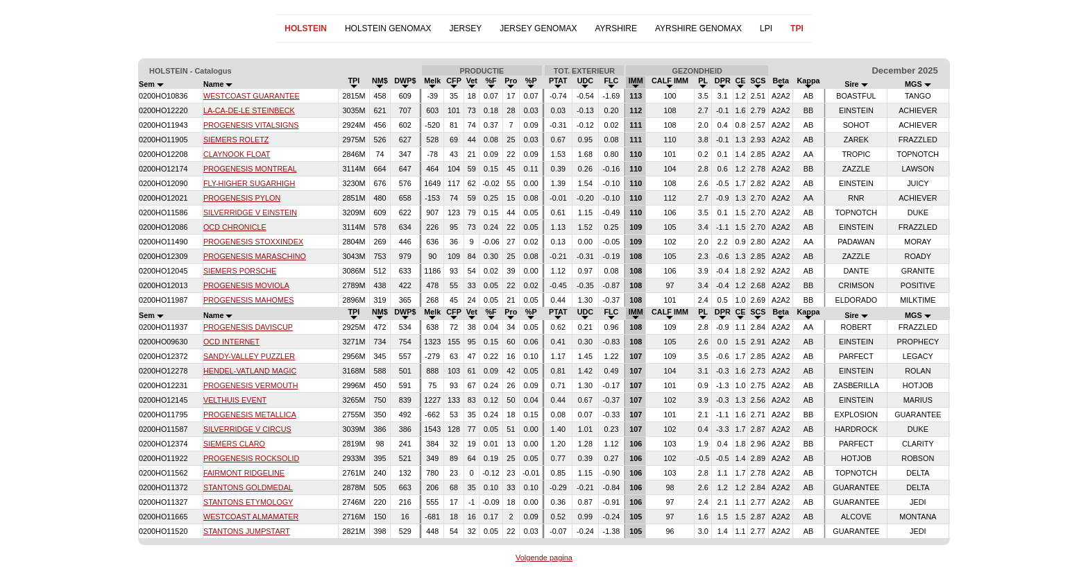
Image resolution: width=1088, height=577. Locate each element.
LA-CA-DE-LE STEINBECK (249, 110)
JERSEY (466, 28)
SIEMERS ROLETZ (236, 139)
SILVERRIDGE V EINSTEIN (250, 212)
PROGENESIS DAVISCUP (248, 327)
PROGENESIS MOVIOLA (246, 285)
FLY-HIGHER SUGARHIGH (249, 183)
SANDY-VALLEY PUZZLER (249, 356)
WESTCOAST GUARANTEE (251, 96)
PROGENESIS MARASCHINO (254, 256)
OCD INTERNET (231, 341)
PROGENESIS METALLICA (249, 414)
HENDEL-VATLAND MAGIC (249, 371)
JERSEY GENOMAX (538, 28)
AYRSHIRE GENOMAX (698, 28)
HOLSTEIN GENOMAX (388, 28)
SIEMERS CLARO (234, 444)
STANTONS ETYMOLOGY (248, 502)
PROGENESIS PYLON (241, 198)
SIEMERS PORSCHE (239, 271)
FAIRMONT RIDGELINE (243, 473)
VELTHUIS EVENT (234, 400)
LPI (766, 28)
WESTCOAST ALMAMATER (250, 516)
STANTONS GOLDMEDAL (248, 487)
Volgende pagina (544, 557)
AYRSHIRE (615, 28)
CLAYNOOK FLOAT (236, 154)
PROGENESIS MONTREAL (250, 169)
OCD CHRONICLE (234, 227)
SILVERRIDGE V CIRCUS (247, 429)
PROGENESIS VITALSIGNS (251, 125)
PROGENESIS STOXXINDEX (253, 241)
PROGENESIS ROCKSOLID (251, 458)
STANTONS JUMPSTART (246, 531)
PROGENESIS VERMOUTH (250, 385)
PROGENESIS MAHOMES (248, 300)
